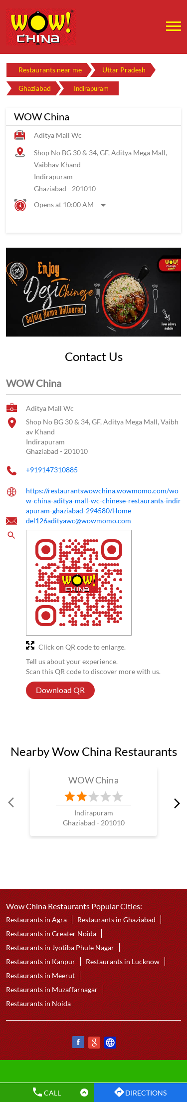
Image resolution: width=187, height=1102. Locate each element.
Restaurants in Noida (38, 1004)
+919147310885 (52, 469)
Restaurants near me (50, 69)
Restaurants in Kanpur (40, 962)
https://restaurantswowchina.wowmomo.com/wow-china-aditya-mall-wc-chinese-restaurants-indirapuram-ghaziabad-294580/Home (103, 501)
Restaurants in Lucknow (123, 962)
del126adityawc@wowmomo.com (78, 520)
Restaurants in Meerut (40, 976)
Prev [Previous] (12, 803)
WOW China (93, 779)
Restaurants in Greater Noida (51, 934)
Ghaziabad (34, 88)
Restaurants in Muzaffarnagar (52, 990)
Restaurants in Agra (36, 920)
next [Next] (175, 803)
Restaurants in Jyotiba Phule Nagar (60, 948)
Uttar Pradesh (124, 69)
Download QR (60, 690)
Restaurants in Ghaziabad (116, 920)
